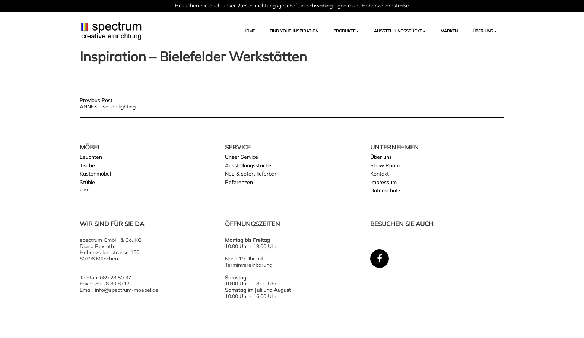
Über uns (485, 31)
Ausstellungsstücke (248, 165)
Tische (87, 165)
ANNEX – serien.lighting (108, 106)
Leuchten (91, 157)
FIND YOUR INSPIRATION (294, 31)
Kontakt (379, 173)
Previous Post (96, 100)
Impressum (383, 182)
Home (249, 31)
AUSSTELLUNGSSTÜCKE (400, 31)
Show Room (385, 165)
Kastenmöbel (95, 173)
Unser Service (241, 157)
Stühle (87, 182)
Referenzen (239, 182)
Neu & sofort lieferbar (250, 173)
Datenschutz (385, 190)
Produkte (346, 31)
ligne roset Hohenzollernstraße (372, 5)
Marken (449, 31)
